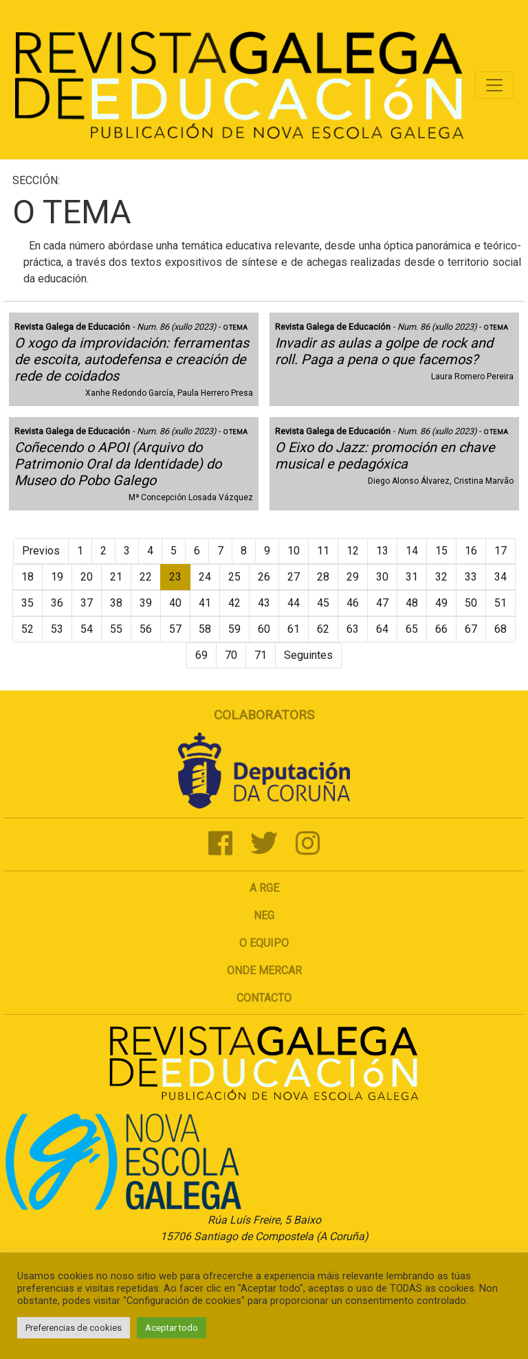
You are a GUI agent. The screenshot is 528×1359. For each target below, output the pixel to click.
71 (260, 655)
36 (57, 602)
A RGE (264, 888)
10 (293, 550)
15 (441, 550)
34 (500, 576)
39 (146, 602)
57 (175, 629)
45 (323, 602)
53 (57, 629)
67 (471, 629)
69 (201, 655)
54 (86, 629)
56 (146, 629)
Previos (41, 550)
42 (234, 602)
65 (412, 629)
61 (293, 629)
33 (471, 576)
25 (234, 576)
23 (175, 576)
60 (264, 629)
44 (293, 602)
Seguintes (308, 655)
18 (27, 576)
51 (500, 602)
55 (116, 629)
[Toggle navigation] (494, 85)
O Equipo (264, 943)
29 (352, 576)
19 (57, 576)
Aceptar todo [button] (171, 1328)
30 (382, 576)
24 (205, 576)
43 (264, 602)
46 (352, 602)
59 (234, 629)
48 (412, 602)
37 (86, 602)
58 (205, 629)
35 (27, 602)
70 (231, 655)
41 (205, 602)
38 (116, 602)
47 (382, 602)
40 (175, 602)
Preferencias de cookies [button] (73, 1328)
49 (441, 602)
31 (412, 576)
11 (323, 550)
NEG (264, 915)
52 (27, 629)
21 (116, 576)
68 (500, 629)
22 (146, 576)
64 (382, 629)
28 (323, 576)
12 (352, 550)
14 (412, 550)
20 (86, 576)
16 (471, 550)
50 (471, 602)
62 (323, 629)
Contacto (264, 997)
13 (382, 550)
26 (264, 576)
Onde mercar (264, 970)
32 (441, 576)
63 (352, 629)
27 (293, 576)
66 (441, 629)
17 (500, 550)
